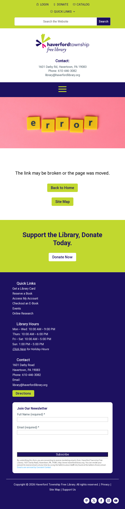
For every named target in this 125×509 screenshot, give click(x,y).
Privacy (105, 484)
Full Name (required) (31, 414)
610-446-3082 (67, 71)
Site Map (62, 201)
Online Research (22, 313)
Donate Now (62, 257)
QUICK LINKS (61, 11)
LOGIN (42, 4)
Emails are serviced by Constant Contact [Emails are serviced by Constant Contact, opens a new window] (34, 467)
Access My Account (25, 298)
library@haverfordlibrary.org (62, 75)
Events (16, 308)
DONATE (60, 4)
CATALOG (80, 4)
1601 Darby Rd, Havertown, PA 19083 (62, 67)
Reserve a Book (22, 293)
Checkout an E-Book (25, 303)
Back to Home (62, 188)
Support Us (69, 489)
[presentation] (45, 445)
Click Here (19, 349)
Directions (23, 393)
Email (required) (28, 427)
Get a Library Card (23, 288)
